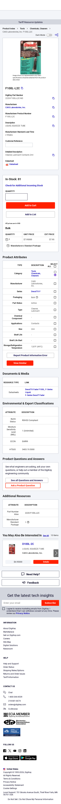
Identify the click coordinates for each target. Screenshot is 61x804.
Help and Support (11, 664)
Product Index (9, 29)
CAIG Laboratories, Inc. (15, 107)
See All (46, 536)
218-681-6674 (12, 701)
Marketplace (8, 632)
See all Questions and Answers (27, 480)
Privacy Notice (23, 613)
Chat (8, 692)
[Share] (56, 35)
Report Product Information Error (30, 355)
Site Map (7, 642)
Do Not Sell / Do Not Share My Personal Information (30, 799)
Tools (22, 29)
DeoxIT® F (36, 291)
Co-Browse (10, 709)
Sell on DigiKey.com (11, 635)
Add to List (30, 214)
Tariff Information (11, 677)
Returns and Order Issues (14, 674)
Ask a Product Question (23, 485)
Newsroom (8, 649)
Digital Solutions (10, 645)
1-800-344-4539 (12, 697)
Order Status (8, 667)
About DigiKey (9, 628)
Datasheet (11, 164)
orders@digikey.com (14, 704)
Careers (6, 639)
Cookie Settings (10, 788)
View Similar (20, 363)
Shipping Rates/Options (13, 670)
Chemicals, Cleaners (38, 29)
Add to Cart (30, 205)
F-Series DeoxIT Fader (34, 395)
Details (46, 562)
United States (10, 769)
